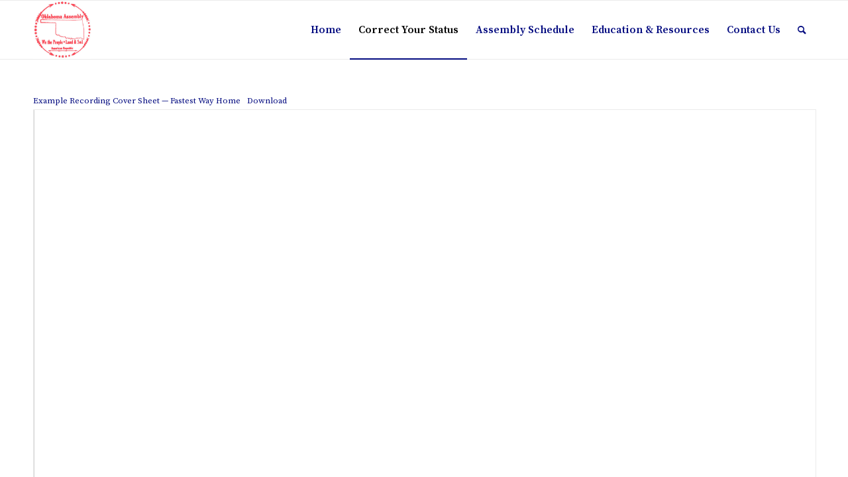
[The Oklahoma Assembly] (62, 30)
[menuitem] (326, 30)
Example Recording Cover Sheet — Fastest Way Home (136, 100)
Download (267, 100)
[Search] (802, 30)
